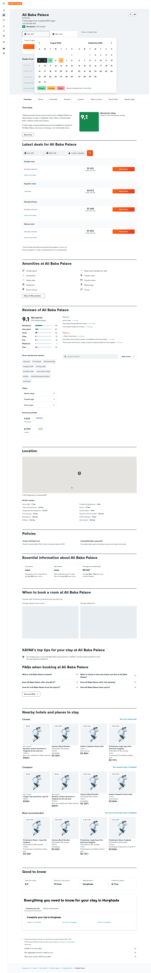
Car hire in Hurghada (69, 922)
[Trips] (4, 42)
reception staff (28, 366)
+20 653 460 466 (29, 23)
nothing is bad (40, 366)
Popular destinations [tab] (50, 908)
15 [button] (72, 66)
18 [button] (50, 71)
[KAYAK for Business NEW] (4, 35)
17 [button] (45, 71)
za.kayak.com (26, 968)
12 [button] (56, 66)
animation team (28, 371)
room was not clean (43, 371)
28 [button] (66, 76)
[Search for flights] (4, 10)
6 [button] (61, 60)
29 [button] (72, 76)
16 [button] (39, 71)
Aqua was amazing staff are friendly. (79, 323)
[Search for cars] (4, 20)
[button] (3, 3)
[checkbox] (33, 420)
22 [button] (72, 71)
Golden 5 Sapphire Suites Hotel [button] (92, 746)
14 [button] (66, 66)
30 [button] (39, 82)
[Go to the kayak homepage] (15, 3)
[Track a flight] (4, 31)
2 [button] (39, 60)
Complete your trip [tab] (33, 908)
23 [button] (39, 76)
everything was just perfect (40, 376)
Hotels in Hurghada (104, 922)
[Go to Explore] (4, 26)
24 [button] (45, 76)
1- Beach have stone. (73, 336)
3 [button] (44, 60)
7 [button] (66, 60)
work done (27, 381)
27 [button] (61, 76)
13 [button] (61, 66)
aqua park (26, 361)
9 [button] (39, 66)
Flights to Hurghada (34, 922)
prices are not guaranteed (67, 942)
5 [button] (55, 60)
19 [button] (56, 71)
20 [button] (61, 71)
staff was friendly (49, 361)
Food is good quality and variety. (78, 327)
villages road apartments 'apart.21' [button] (35, 797)
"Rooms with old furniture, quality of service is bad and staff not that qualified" (92, 342)
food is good (37, 361)
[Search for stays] (4, 15)
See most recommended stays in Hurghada (121, 813)
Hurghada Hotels (67, 968)
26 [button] (56, 76)
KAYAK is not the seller (80, 948)
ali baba (25, 376)
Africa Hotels (43, 968)
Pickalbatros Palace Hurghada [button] (120, 840)
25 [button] (50, 76)
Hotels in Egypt (54, 968)
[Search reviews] (92, 356)
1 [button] (71, 55)
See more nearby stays (128, 719)
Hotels (35, 968)
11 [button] (50, 66)
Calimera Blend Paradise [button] (61, 746)
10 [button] (45, 66)
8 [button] (71, 60)
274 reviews (40, 26)
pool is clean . (70, 320)
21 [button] (66, 71)
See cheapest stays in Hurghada (125, 767)
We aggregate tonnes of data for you (80, 952)
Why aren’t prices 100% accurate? (80, 956)
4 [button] (50, 60)
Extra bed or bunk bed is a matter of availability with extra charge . (88, 339)
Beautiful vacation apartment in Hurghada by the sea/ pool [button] (34, 750)
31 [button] (45, 82)
